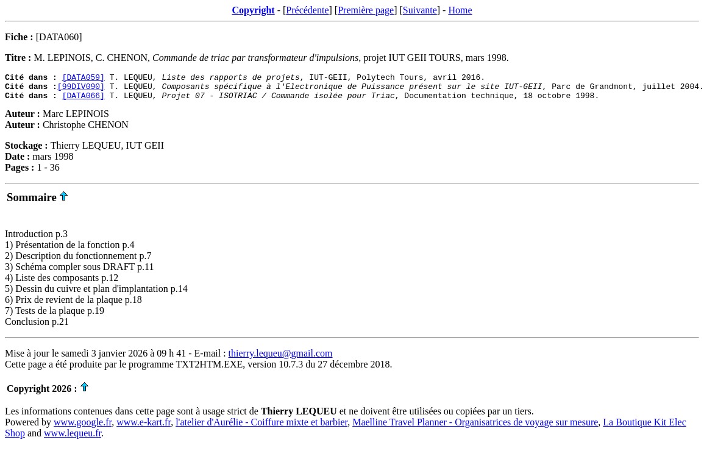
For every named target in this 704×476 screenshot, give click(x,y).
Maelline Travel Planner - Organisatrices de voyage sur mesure (475, 427)
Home (460, 10)
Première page (366, 10)
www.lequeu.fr (72, 438)
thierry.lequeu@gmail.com (281, 358)
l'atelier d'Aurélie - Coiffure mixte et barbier (261, 427)
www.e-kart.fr (143, 427)
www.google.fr (83, 427)
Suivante (420, 10)
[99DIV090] (81, 89)
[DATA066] (83, 100)
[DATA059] (83, 78)
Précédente (307, 10)
